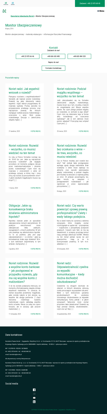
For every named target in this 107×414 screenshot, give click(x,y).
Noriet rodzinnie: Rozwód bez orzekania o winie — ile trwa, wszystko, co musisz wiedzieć (72, 151)
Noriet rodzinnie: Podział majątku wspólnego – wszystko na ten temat (71, 92)
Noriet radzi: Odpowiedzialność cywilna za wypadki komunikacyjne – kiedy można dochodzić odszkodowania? (72, 272)
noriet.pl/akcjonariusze (23, 358)
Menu (100, 11)
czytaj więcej (35, 131)
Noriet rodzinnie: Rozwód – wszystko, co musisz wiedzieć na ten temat (23, 149)
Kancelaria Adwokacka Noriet (22, 16)
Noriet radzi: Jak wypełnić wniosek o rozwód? (24, 90)
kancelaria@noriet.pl (15, 354)
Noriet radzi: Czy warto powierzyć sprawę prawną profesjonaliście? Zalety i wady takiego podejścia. (72, 211)
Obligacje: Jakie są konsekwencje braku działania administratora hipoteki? (23, 211)
